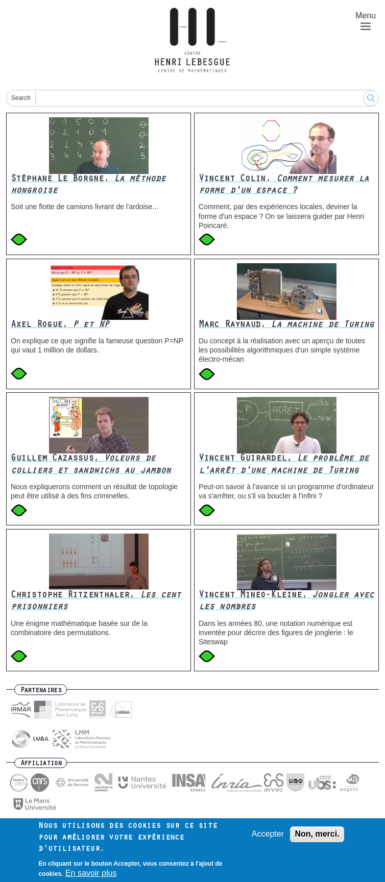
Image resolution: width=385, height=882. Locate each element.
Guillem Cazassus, (91, 465)
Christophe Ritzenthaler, (96, 601)
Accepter (268, 838)
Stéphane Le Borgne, (88, 185)
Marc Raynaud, (286, 325)
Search (21, 98)
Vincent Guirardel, (284, 465)
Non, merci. (317, 838)
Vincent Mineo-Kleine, (286, 601)
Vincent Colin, (284, 185)
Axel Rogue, (60, 325)
